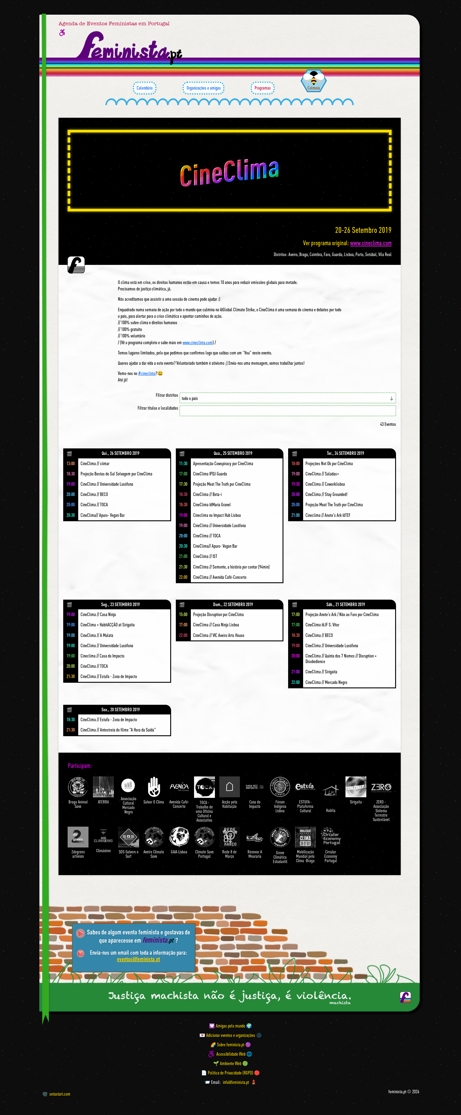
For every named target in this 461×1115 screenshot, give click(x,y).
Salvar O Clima (153, 790)
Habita (330, 794)
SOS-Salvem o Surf (128, 843)
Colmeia (314, 87)
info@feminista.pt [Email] (236, 1082)
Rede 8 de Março (229, 843)
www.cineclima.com (371, 242)
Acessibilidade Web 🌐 (234, 1054)
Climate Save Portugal (204, 843)
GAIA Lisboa (179, 840)
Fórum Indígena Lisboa (280, 794)
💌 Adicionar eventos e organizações (227, 1035)
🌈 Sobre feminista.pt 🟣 (230, 1044)
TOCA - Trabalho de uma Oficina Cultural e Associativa (204, 799)
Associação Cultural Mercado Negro (128, 795)
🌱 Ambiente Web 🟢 (230, 1063)
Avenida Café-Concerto (179, 792)
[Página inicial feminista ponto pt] (129, 48)
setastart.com (56, 1093)
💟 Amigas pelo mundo (227, 1025)
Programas (262, 88)
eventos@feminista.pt (138, 959)
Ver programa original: (347, 242)
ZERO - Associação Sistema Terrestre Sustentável (381, 799)
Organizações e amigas (203, 88)
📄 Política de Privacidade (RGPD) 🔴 (230, 1072)
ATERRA (103, 790)
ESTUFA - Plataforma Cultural (305, 794)
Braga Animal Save (78, 792)
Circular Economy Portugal (330, 845)
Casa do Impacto (254, 792)
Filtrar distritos (167, 395)
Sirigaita (355, 790)
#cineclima (147, 373)
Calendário (144, 88)
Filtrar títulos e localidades (158, 408)
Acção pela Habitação (229, 792)
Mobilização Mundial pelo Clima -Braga (305, 845)
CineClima (229, 171)
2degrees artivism (78, 843)
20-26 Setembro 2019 (363, 230)
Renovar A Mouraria (254, 843)
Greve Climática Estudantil (280, 845)
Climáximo (103, 840)
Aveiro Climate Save (153, 843)
